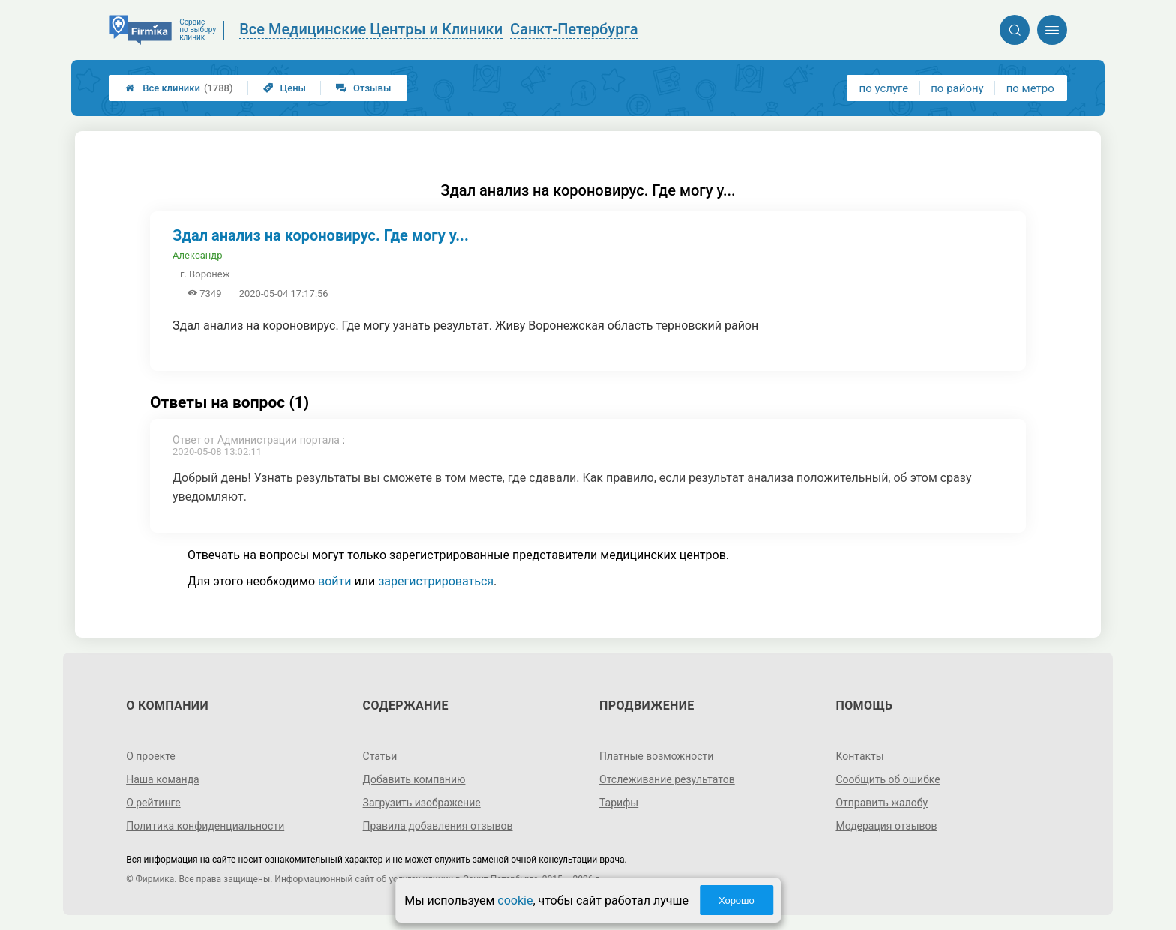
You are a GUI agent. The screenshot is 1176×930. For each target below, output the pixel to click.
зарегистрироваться (436, 581)
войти (334, 581)
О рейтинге (153, 803)
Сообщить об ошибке (888, 779)
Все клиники (178, 88)
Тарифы (618, 803)
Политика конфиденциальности (205, 826)
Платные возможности (656, 756)
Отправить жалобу (882, 803)
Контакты (860, 756)
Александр (197, 255)
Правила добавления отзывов (438, 826)
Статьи (380, 756)
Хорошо (736, 900)
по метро (1030, 88)
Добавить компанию (414, 779)
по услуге (884, 88)
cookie (514, 900)
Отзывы (363, 88)
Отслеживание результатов (667, 779)
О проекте (151, 756)
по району (957, 88)
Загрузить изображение (422, 803)
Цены (285, 88)
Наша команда (163, 779)
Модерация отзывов (886, 826)
